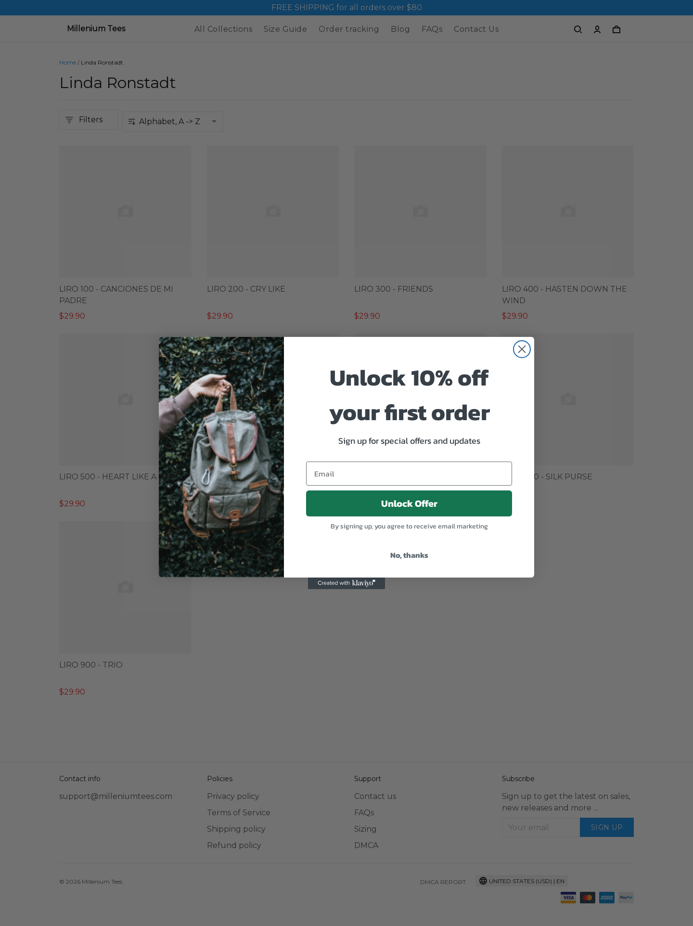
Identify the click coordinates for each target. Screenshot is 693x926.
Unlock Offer (409, 503)
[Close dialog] (521, 349)
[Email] (409, 474)
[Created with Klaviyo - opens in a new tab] (346, 583)
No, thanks (409, 555)
